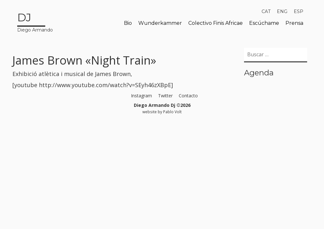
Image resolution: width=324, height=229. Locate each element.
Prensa (294, 23)
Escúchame (264, 23)
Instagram (141, 96)
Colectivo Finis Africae (215, 23)
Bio (128, 23)
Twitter (165, 96)
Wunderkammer (160, 23)
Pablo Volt (172, 111)
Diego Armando (35, 21)
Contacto (188, 96)
